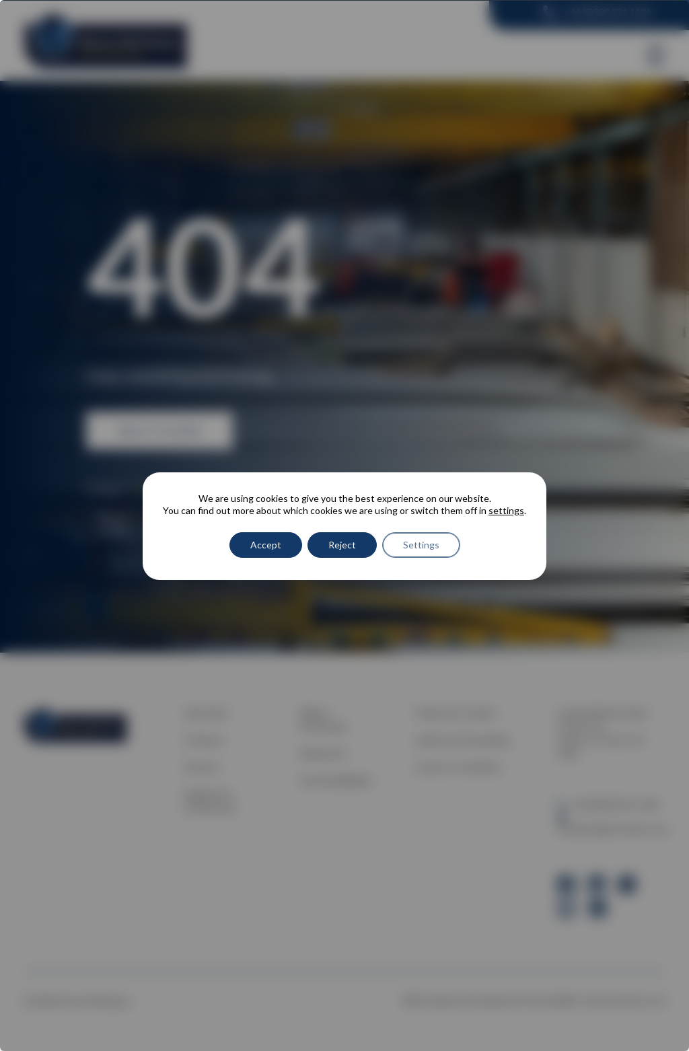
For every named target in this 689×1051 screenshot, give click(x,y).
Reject (342, 544)
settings (506, 510)
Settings (421, 544)
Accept (265, 544)
